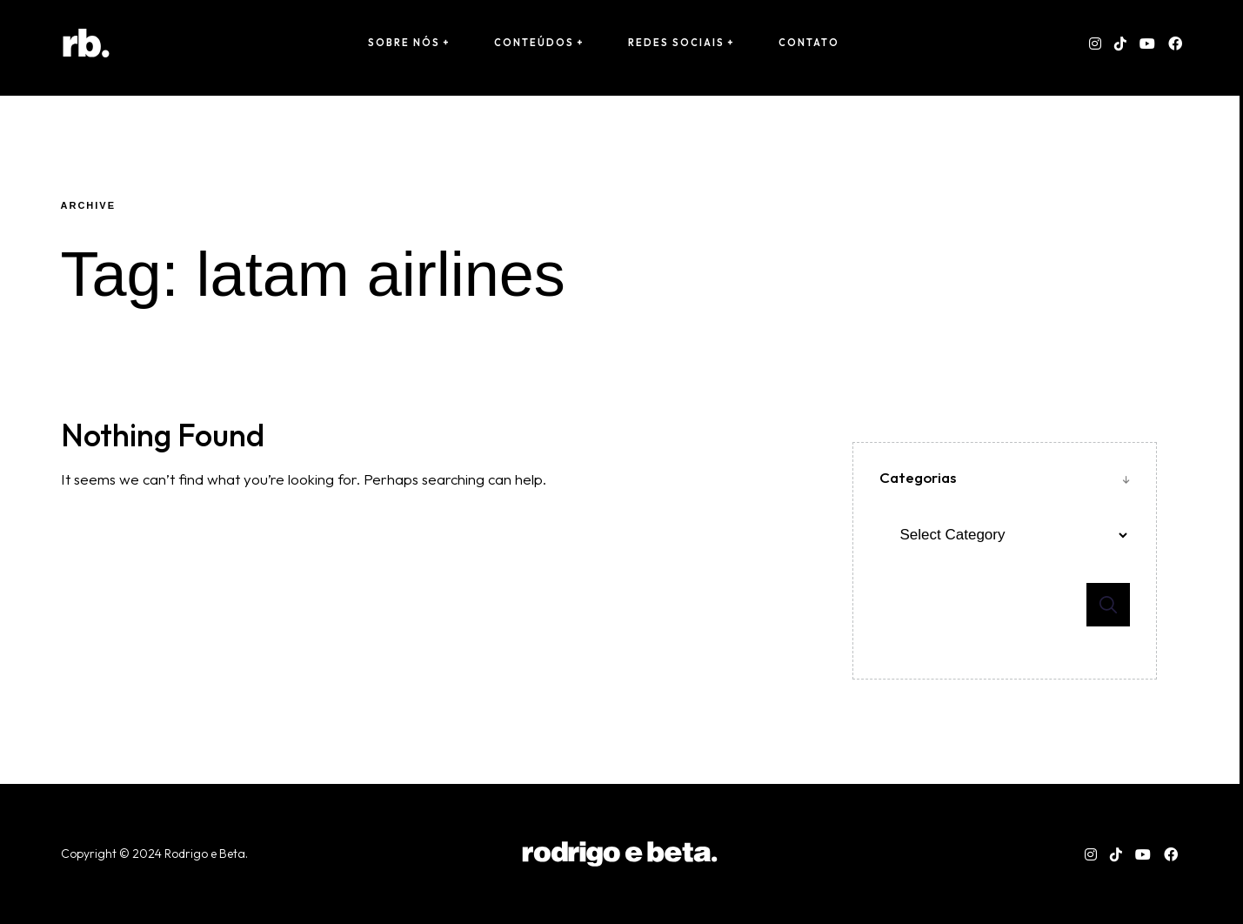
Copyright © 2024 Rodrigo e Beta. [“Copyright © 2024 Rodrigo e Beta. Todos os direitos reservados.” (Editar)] (156, 853)
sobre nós (404, 43)
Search (1108, 604)
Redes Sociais (676, 43)
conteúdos (534, 43)
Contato (809, 43)
